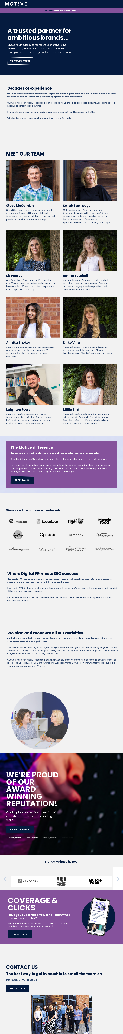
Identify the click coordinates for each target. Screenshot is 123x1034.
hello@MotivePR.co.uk (21, 980)
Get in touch (22, 480)
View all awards (19, 829)
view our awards (20, 61)
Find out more (20, 934)
